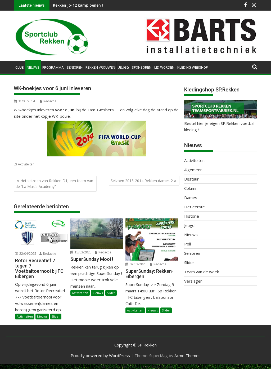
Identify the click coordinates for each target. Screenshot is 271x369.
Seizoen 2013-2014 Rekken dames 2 (142, 180)
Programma (53, 67)
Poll (187, 244)
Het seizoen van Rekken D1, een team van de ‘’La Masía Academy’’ (54, 183)
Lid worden (164, 67)
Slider (56, 316)
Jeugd (123, 67)
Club (19, 67)
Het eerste (194, 206)
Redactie (48, 101)
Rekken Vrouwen (100, 67)
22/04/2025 (25, 253)
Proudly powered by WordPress (100, 355)
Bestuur (191, 179)
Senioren (75, 67)
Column (190, 188)
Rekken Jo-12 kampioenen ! (78, 5)
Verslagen (193, 281)
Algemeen (193, 169)
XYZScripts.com (162, 366)
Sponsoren (141, 67)
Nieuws (33, 67)
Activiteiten (26, 164)
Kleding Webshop (192, 67)
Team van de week (201, 271)
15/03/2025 (81, 252)
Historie (191, 216)
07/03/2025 (136, 264)
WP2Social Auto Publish (114, 366)
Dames (190, 197)
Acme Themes (187, 355)
